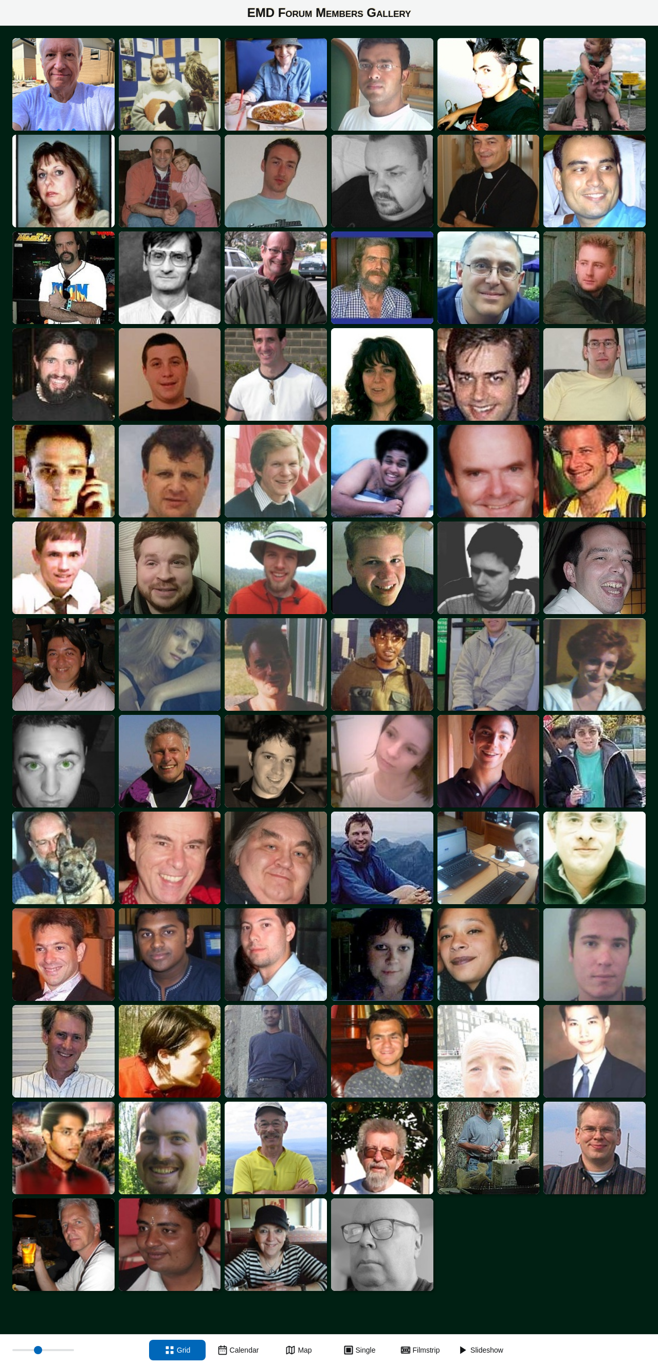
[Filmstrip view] (420, 1350)
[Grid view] (177, 1350)
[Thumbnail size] (43, 1350)
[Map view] (298, 1350)
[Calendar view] (238, 1350)
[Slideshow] (480, 1350)
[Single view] (359, 1350)
